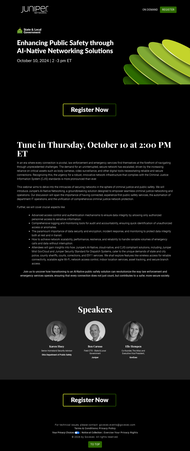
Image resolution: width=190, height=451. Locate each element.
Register (168, 9)
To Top (95, 444)
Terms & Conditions (86, 428)
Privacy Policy (107, 428)
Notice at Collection (92, 432)
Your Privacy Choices (66, 432)
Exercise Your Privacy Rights (121, 432)
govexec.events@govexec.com (117, 424)
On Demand (150, 9)
